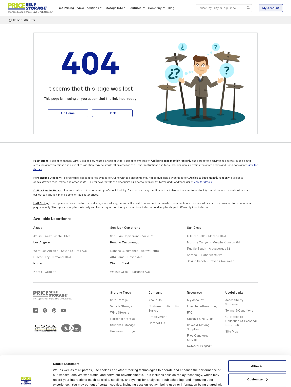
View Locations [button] (88, 8)
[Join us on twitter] (45, 310)
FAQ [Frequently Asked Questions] (190, 312)
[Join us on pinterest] (54, 310)
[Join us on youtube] (63, 310)
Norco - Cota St (44, 272)
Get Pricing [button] (66, 8)
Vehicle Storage (121, 306)
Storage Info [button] (114, 8)
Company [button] (155, 8)
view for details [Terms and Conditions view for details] (203, 182)
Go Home (68, 113)
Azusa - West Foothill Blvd (51, 236)
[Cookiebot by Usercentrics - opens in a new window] (26, 379)
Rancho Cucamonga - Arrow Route (134, 251)
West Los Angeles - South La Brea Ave (60, 251)
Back (112, 113)
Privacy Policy (200, 363)
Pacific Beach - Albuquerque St (208, 248)
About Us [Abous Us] (155, 300)
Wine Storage (119, 312)
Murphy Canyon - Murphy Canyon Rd (213, 242)
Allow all (257, 335)
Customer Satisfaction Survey (164, 308)
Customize (257, 348)
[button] (248, 8)
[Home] (14, 20)
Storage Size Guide (200, 319)
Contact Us (157, 323)
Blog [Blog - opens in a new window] (171, 8)
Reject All (257, 361)
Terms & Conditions (92, 368)
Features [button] (135, 8)
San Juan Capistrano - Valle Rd (132, 236)
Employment (158, 317)
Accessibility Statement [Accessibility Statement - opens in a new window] (234, 302)
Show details (62, 379)
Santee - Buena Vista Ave (204, 255)
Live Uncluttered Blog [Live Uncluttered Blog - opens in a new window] (202, 306)
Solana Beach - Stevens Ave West (210, 261)
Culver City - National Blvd (52, 257)
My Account (270, 8)
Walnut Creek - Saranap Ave (130, 272)
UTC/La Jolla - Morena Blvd (206, 236)
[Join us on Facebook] (35, 310)
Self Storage (119, 300)
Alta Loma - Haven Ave (126, 257)
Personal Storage (122, 319)
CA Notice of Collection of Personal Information (241, 321)
